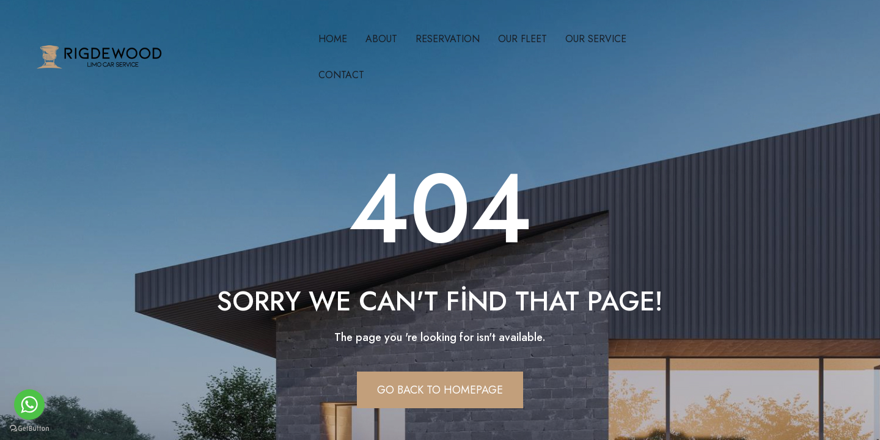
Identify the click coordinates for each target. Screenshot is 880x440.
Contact (341, 75)
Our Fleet (522, 39)
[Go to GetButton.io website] (29, 427)
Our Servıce (595, 39)
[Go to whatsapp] (29, 404)
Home (332, 39)
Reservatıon (448, 39)
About (381, 39)
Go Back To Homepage (440, 390)
